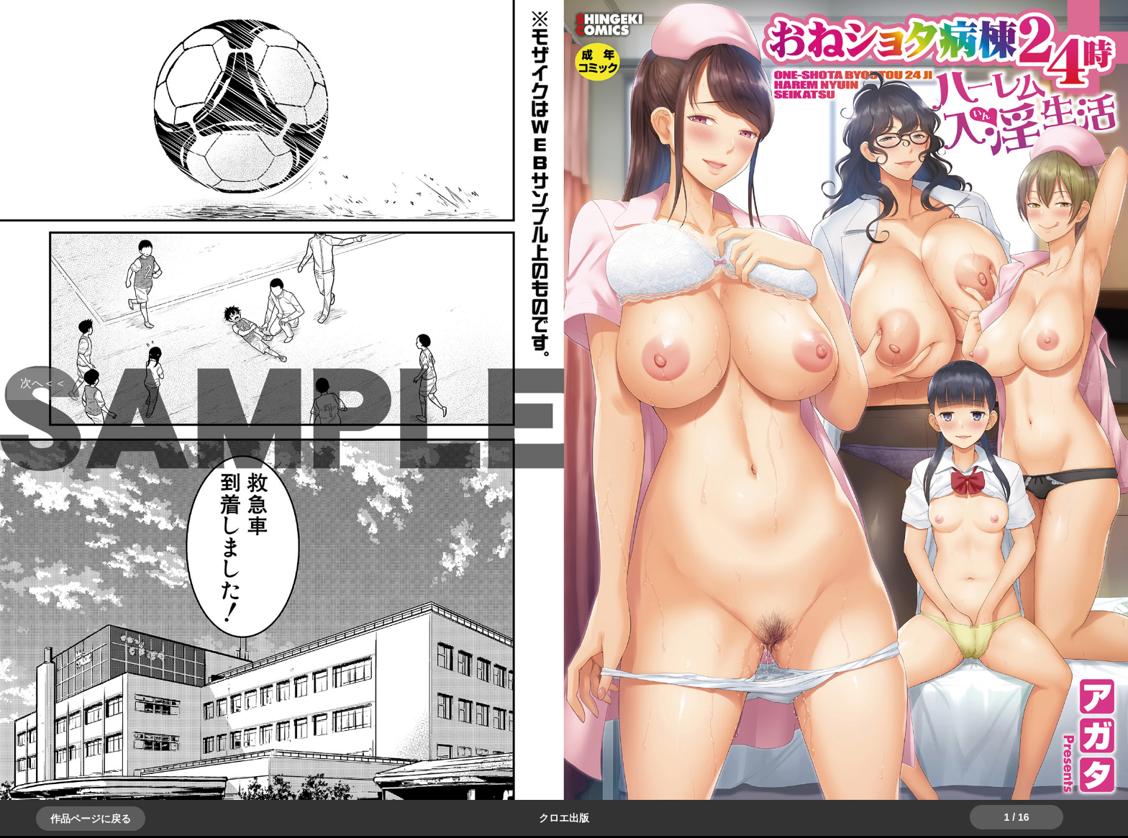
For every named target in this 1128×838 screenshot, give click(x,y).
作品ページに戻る (90, 818)
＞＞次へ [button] (43, 383)
